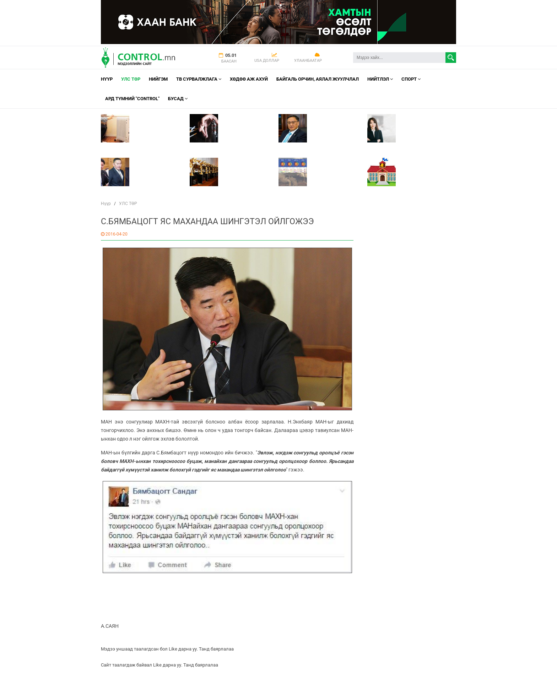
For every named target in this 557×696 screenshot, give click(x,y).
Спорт (411, 79)
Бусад (178, 98)
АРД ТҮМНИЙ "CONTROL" (132, 98)
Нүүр (107, 79)
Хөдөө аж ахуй (249, 79)
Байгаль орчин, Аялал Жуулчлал (317, 79)
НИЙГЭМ (158, 79)
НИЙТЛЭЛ (380, 79)
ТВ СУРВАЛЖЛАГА (198, 79)
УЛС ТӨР (130, 79)
